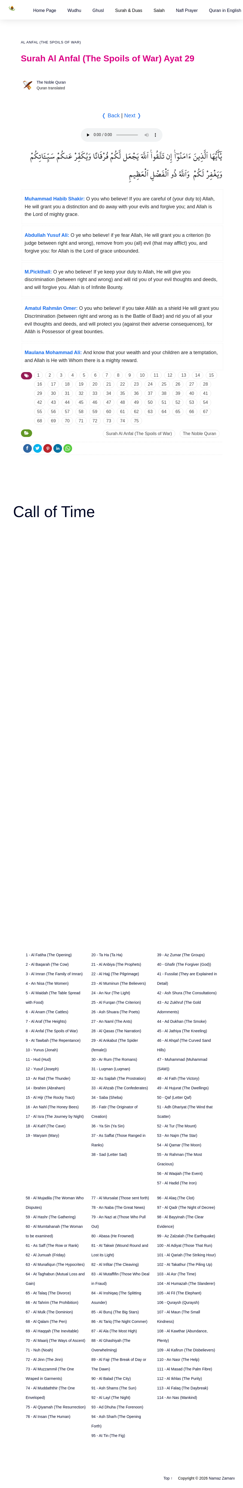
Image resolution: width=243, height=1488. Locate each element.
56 (53, 411)
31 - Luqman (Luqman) (110, 1069)
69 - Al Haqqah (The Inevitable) (52, 1331)
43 (53, 402)
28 (205, 384)
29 (39, 393)
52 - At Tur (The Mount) (176, 1126)
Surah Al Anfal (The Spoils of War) (139, 433)
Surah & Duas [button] (128, 10)
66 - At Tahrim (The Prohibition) (52, 1302)
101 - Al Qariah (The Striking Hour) (186, 1255)
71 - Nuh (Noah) (39, 1350)
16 (39, 384)
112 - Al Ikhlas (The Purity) (179, 1378)
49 (136, 402)
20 (95, 384)
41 (205, 393)
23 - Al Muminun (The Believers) (118, 983)
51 (164, 402)
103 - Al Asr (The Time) (176, 1274)
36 (136, 393)
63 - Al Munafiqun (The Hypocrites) (55, 1264)
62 (136, 411)
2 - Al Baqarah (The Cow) (47, 964)
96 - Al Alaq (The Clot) (175, 1198)
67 (205, 411)
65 (178, 411)
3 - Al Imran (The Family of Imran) (54, 974)
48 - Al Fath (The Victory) (178, 1078)
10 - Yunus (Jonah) (42, 1050)
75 (136, 421)
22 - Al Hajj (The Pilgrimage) (115, 974)
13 (183, 375)
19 (81, 384)
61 (122, 411)
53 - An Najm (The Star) (177, 1135)
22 (122, 384)
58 (81, 411)
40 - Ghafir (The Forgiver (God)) (184, 964)
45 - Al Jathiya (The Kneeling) (182, 1031)
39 (178, 393)
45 (81, 402)
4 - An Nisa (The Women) (47, 983)
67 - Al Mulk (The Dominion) (49, 1312)
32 (81, 393)
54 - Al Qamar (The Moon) (179, 1145)
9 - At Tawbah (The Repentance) (53, 1040)
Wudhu (74, 10)
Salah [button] (159, 10)
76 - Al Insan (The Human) (48, 1416)
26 (178, 384)
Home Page (44, 10)
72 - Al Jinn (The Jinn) (44, 1359)
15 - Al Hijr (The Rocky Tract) (50, 1097)
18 (67, 384)
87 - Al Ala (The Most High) (114, 1331)
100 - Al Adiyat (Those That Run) (184, 1245)
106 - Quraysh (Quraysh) (178, 1302)
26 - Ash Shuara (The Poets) (115, 1012)
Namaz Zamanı (222, 1478)
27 (191, 384)
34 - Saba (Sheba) (106, 1097)
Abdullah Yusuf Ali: (47, 235)
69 (53, 421)
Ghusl (98, 10)
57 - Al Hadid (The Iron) (177, 1183)
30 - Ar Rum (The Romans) (114, 1059)
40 (191, 393)
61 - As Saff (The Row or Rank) (52, 1245)
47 (108, 402)
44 (67, 402)
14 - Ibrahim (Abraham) (45, 1088)
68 (39, 421)
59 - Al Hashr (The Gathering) (51, 1217)
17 (53, 384)
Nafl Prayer (187, 10)
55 (39, 411)
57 (67, 411)
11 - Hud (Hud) (38, 1059)
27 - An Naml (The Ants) (111, 1021)
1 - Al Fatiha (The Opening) (49, 955)
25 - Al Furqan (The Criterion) (116, 1002)
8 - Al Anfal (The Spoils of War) (52, 1031)
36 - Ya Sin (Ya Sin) (107, 1126)
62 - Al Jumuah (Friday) (46, 1255)
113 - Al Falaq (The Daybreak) (182, 1388)
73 (108, 421)
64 (164, 411)
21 (108, 384)
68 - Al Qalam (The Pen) (46, 1321)
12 (169, 375)
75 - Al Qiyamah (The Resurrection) (56, 1407)
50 (150, 402)
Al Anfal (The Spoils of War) (51, 42)
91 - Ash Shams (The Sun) (113, 1388)
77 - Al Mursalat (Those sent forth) (120, 1198)
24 (150, 384)
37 (150, 393)
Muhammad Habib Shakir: (55, 199)
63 (150, 411)
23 (136, 384)
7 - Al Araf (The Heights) (46, 1021)
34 (108, 393)
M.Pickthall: (38, 272)
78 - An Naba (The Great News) (118, 1207)
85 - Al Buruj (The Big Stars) (115, 1312)
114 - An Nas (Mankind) (177, 1397)
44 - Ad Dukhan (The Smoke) (181, 1021)
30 (53, 393)
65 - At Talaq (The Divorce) (48, 1293)
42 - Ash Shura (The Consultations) (187, 993)
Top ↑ (168, 1478)
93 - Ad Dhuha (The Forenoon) (117, 1407)
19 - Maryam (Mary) (42, 1135)
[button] (44, 10)
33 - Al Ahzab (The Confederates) (119, 1088)
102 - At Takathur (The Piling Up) (184, 1264)
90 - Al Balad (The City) (111, 1378)
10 (142, 375)
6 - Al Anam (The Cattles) (47, 1012)
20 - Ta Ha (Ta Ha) (106, 955)
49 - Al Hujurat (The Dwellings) (183, 1088)
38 (164, 393)
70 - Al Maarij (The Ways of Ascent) (55, 1340)
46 (95, 402)
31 (67, 393)
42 (39, 402)
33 (95, 393)
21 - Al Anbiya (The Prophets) (116, 964)
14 (197, 375)
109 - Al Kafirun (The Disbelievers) (186, 1350)
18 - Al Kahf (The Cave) (46, 1126)
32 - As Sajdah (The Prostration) (118, 1078)
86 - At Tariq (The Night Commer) (119, 1321)
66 (191, 411)
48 (122, 402)
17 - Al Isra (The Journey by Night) (55, 1116)
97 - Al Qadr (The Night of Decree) (186, 1207)
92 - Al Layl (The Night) (110, 1397)
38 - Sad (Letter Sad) (109, 1154)
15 (211, 375)
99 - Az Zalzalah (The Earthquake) (186, 1236)
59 (95, 411)
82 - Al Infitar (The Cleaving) (115, 1264)
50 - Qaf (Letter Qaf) (174, 1097)
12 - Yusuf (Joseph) (42, 1069)
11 (156, 375)
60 (108, 411)
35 (122, 393)
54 (205, 402)
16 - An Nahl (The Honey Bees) (52, 1107)
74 (122, 421)
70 (67, 421)
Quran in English (225, 10)
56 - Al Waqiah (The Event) (180, 1173)
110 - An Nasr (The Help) (178, 1359)
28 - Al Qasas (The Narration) (116, 1031)
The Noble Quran (51, 82)
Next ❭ (133, 115)
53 (191, 402)
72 (95, 421)
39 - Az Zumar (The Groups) (181, 955)
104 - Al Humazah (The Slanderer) (186, 1283)
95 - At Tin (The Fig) (108, 1435)
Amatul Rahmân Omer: (51, 308)
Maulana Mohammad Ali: (53, 352)
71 (81, 421)
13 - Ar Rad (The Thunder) (48, 1078)
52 (178, 402)
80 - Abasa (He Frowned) (112, 1236)
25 (164, 384)
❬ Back (110, 115)
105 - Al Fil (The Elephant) (179, 1293)
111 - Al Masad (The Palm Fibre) (184, 1369)
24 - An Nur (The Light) (110, 993)
